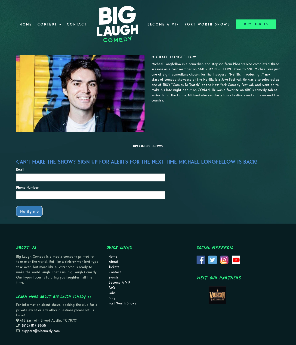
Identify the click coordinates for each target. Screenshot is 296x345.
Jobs (112, 293)
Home (26, 24)
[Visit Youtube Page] (236, 259)
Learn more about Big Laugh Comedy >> (53, 296)
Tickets (114, 267)
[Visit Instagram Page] (224, 259)
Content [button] (49, 24)
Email (20, 170)
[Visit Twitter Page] (212, 259)
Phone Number (27, 187)
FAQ (112, 288)
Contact (77, 24)
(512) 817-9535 (34, 325)
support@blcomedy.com (41, 331)
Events (113, 277)
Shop (112, 298)
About (113, 262)
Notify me (29, 211)
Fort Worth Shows (207, 24)
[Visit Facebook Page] (201, 259)
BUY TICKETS (256, 24)
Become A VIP (163, 24)
